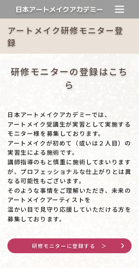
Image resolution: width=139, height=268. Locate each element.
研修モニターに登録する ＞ (69, 245)
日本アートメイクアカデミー (59, 9)
